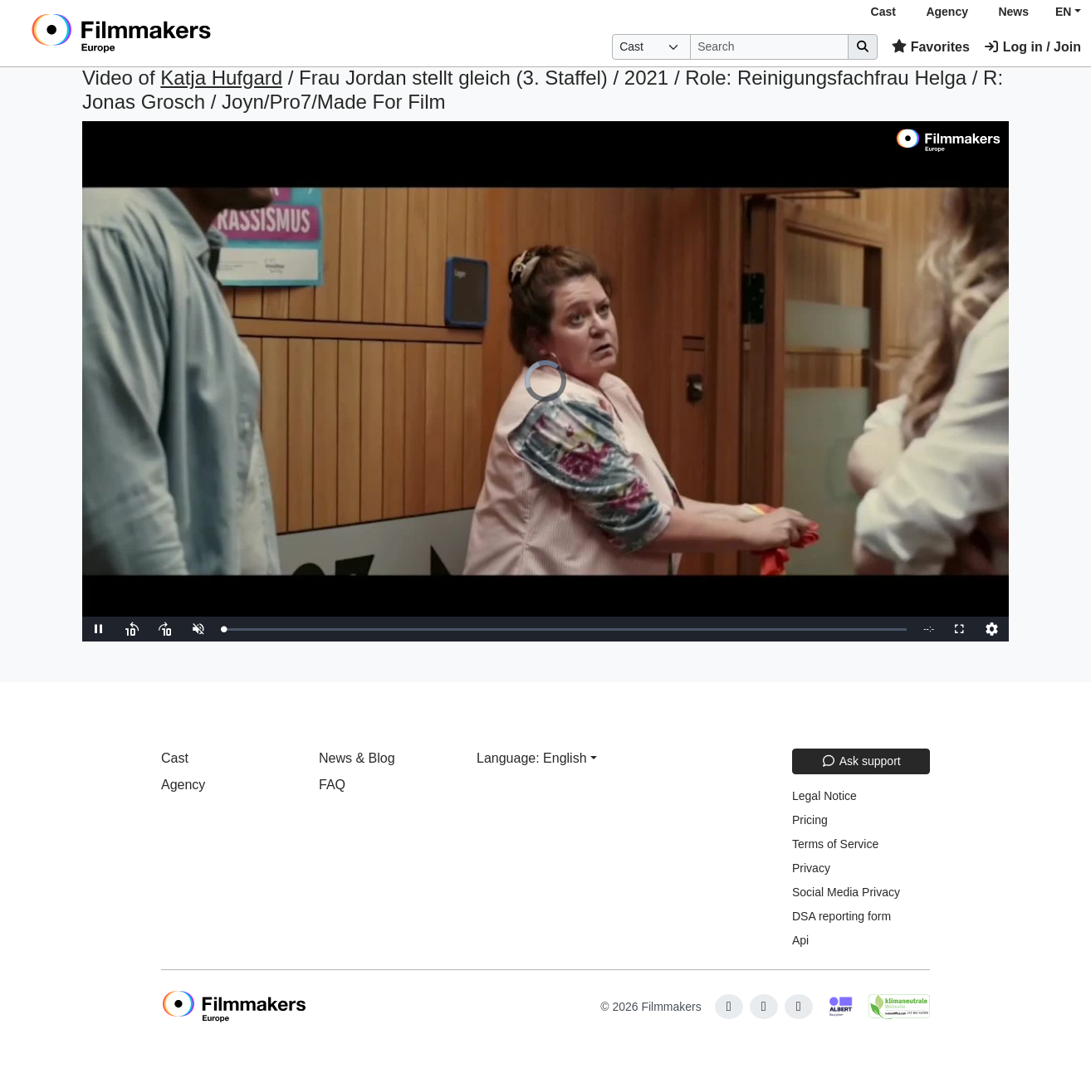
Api (800, 940)
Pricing (810, 820)
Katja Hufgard (221, 77)
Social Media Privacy (846, 892)
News (1013, 11)
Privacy (811, 868)
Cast (883, 11)
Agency (947, 11)
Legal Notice (824, 795)
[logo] (162, 33)
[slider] (565, 629)
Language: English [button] (532, 758)
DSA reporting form (841, 916)
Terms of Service (835, 844)
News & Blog (357, 758)
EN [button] (1063, 11)
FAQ (332, 785)
